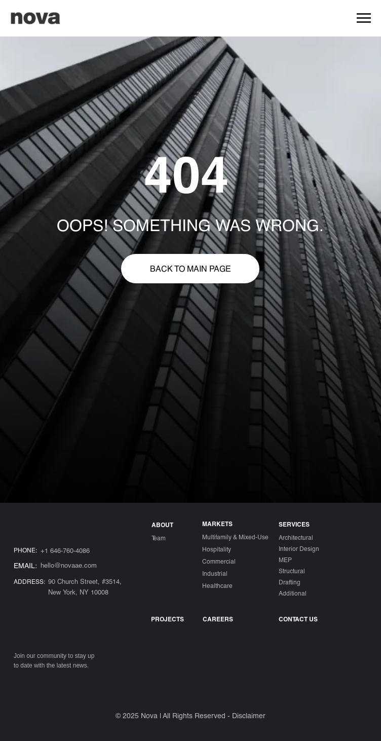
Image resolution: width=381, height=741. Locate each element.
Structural (292, 570)
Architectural (296, 537)
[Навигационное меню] (364, 18)
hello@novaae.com (69, 565)
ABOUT (162, 524)
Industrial (214, 573)
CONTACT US (298, 618)
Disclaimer (248, 715)
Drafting (289, 581)
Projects (167, 618)
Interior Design (299, 548)
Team (158, 537)
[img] (20, 683)
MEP (285, 559)
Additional (293, 593)
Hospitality (216, 548)
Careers (218, 618)
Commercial (219, 561)
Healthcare (217, 585)
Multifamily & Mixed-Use (235, 536)
